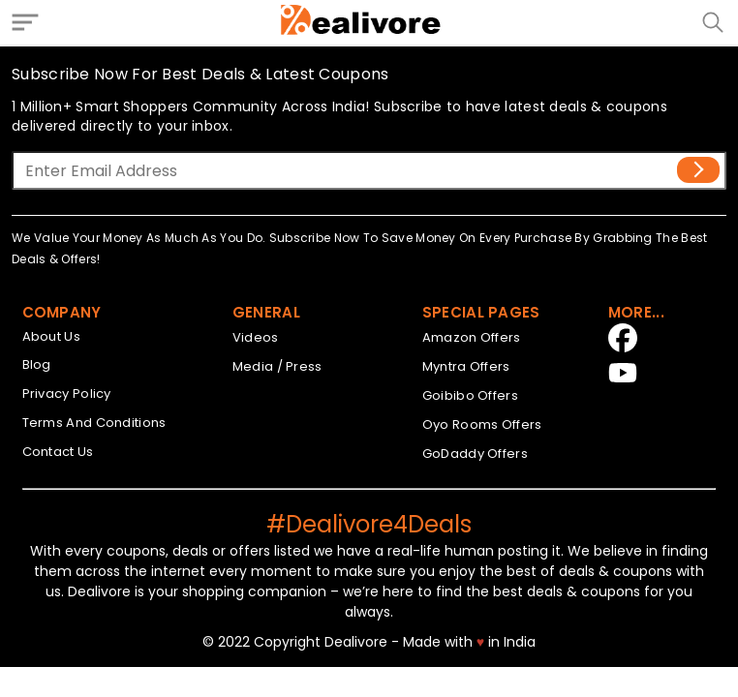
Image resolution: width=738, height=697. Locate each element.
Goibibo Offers (470, 395)
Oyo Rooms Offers (482, 424)
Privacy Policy (66, 393)
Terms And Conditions (94, 422)
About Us (51, 336)
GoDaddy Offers (475, 453)
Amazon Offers (471, 337)
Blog (36, 364)
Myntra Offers (466, 366)
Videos (255, 337)
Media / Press (277, 366)
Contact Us (58, 451)
